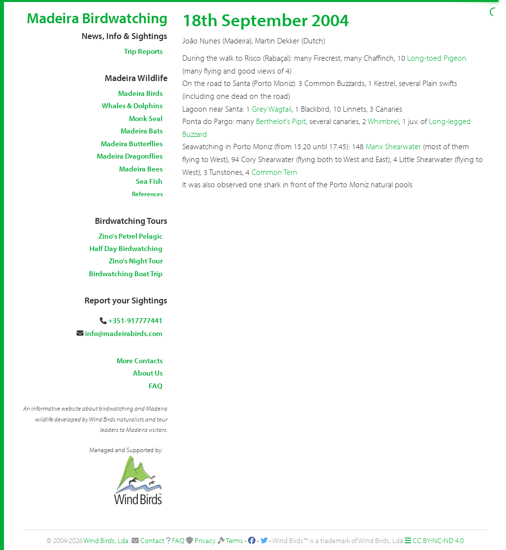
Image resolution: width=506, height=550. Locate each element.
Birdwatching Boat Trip (126, 273)
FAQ (156, 385)
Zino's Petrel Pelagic (130, 236)
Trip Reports (143, 51)
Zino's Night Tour (136, 260)
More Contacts (140, 360)
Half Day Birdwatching (126, 248)
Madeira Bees (141, 168)
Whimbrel (383, 121)
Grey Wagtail (272, 109)
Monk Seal (146, 118)
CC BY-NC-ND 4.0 (438, 540)
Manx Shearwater (393, 146)
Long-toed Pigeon (436, 58)
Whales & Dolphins (132, 105)
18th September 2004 (265, 19)
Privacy (205, 540)
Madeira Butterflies (132, 143)
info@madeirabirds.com (124, 333)
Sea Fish (149, 181)
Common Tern (274, 172)
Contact (152, 540)
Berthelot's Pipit (281, 121)
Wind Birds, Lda (106, 540)
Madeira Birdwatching (97, 17)
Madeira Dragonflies (130, 156)
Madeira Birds (140, 93)
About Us (148, 373)
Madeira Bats (142, 130)
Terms (234, 540)
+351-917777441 (135, 320)
